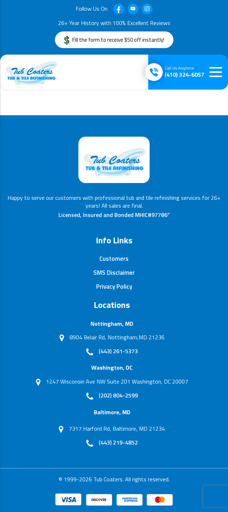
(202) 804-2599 (118, 395)
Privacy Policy (114, 286)
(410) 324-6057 (184, 71)
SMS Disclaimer (114, 272)
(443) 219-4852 (118, 442)
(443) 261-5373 (118, 351)
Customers (114, 258)
